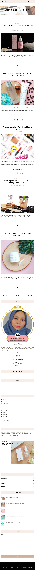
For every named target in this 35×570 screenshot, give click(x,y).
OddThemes (11, 567)
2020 (4, 412)
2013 (4, 399)
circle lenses (4, 478)
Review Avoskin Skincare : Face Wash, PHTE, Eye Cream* (17, 74)
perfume (3, 483)
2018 (4, 408)
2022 (4, 416)
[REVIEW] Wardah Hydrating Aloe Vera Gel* (13, 522)
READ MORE (17, 365)
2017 (4, 407)
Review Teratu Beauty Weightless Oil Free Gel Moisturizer (16, 434)
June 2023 (6, 420)
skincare (3, 486)
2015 (4, 403)
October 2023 (7, 422)
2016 (4, 405)
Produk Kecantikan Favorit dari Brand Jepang (17, 128)
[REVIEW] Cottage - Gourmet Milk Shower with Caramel (15, 503)
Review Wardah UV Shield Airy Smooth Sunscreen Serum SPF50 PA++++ (17, 516)
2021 (4, 414)
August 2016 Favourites (10, 509)
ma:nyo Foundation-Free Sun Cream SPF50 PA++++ (14, 497)
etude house (17, 178)
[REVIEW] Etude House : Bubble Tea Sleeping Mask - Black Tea (17, 182)
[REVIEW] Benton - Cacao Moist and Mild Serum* (17, 26)
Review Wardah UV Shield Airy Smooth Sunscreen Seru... (17, 424)
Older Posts (30, 295)
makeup (3, 481)
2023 (4, 418)
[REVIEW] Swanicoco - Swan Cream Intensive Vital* (17, 234)
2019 (4, 410)
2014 (4, 401)
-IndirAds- (17, 23)
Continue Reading (17, 62)
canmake (17, 124)
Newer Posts (5, 295)
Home (17, 295)
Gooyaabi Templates (27, 567)
